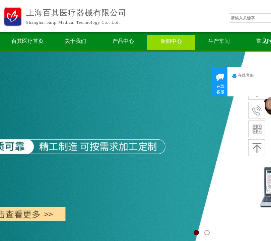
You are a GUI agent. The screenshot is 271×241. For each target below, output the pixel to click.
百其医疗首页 (27, 41)
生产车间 (219, 41)
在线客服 (248, 75)
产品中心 (123, 41)
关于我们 (75, 41)
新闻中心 (171, 41)
